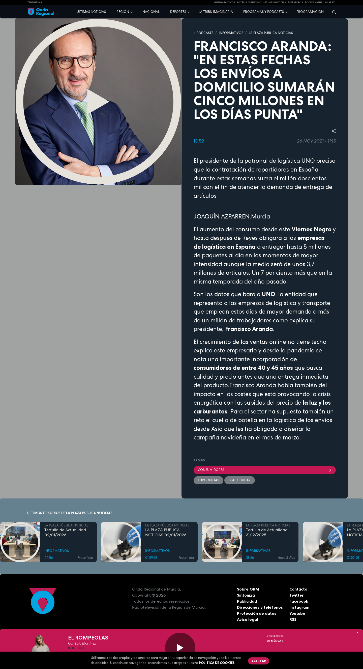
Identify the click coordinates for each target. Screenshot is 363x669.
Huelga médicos (224, 2)
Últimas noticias (91, 12)
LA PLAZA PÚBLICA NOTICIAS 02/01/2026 (165, 532)
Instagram (299, 607)
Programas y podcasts (263, 12)
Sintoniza (246, 595)
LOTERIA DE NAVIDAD (249, 2)
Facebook (298, 601)
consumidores (264, 470)
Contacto (298, 589)
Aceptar (258, 661)
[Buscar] (332, 12)
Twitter (296, 595)
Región (122, 12)
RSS (292, 619)
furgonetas (208, 480)
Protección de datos (256, 613)
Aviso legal (247, 619)
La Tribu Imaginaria (216, 12)
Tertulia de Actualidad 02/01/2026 (65, 532)
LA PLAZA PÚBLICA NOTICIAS (271, 33)
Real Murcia (295, 2)
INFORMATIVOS (231, 33)
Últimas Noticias (274, 2)
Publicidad (247, 601)
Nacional (151, 12)
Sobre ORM (248, 589)
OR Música (275, 641)
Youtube (297, 613)
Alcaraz (329, 2)
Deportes (178, 12)
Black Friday (240, 480)
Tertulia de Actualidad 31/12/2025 (267, 532)
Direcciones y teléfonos (260, 607)
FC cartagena (313, 2)
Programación (310, 12)
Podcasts (205, 33)
